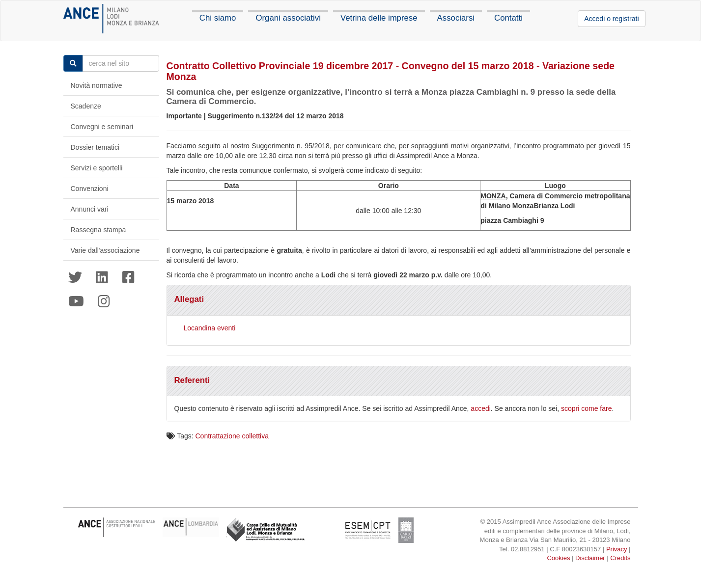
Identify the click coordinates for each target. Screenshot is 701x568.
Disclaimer (590, 558)
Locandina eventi (209, 328)
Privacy (616, 549)
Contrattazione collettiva (232, 436)
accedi (480, 408)
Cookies (558, 558)
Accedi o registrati (611, 19)
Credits (620, 558)
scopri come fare (586, 408)
